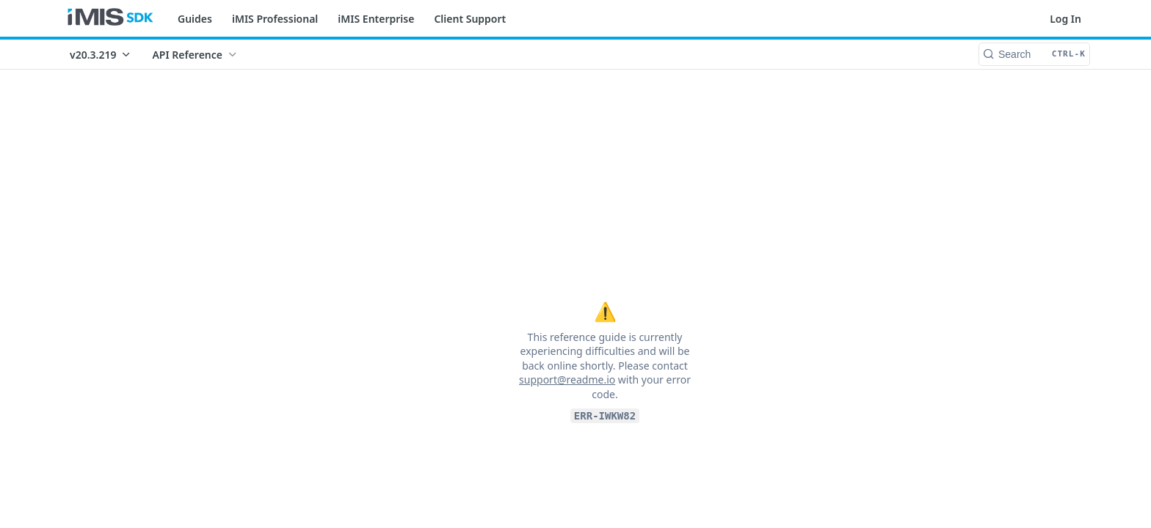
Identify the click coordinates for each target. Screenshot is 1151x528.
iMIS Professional (275, 19)
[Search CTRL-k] (1034, 54)
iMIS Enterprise (376, 19)
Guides (195, 19)
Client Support (470, 19)
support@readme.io (567, 379)
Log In (1065, 19)
